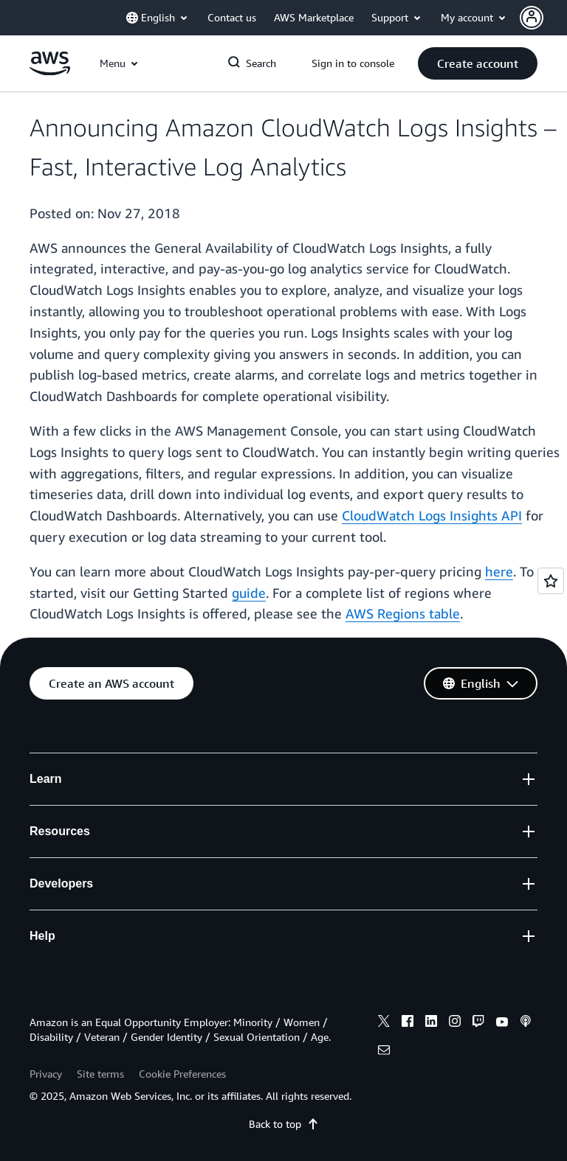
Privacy (46, 1073)
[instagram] (455, 1023)
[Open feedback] (550, 581)
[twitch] (478, 1023)
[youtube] (502, 1023)
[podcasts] (526, 1023)
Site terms (100, 1073)
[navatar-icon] (531, 17)
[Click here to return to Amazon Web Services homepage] (50, 71)
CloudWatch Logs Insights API (432, 515)
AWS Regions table (403, 613)
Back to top (284, 1124)
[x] (384, 1023)
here (499, 571)
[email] (384, 1052)
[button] (543, 17)
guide (249, 593)
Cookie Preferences (182, 1073)
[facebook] (407, 1023)
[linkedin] (431, 1023)
